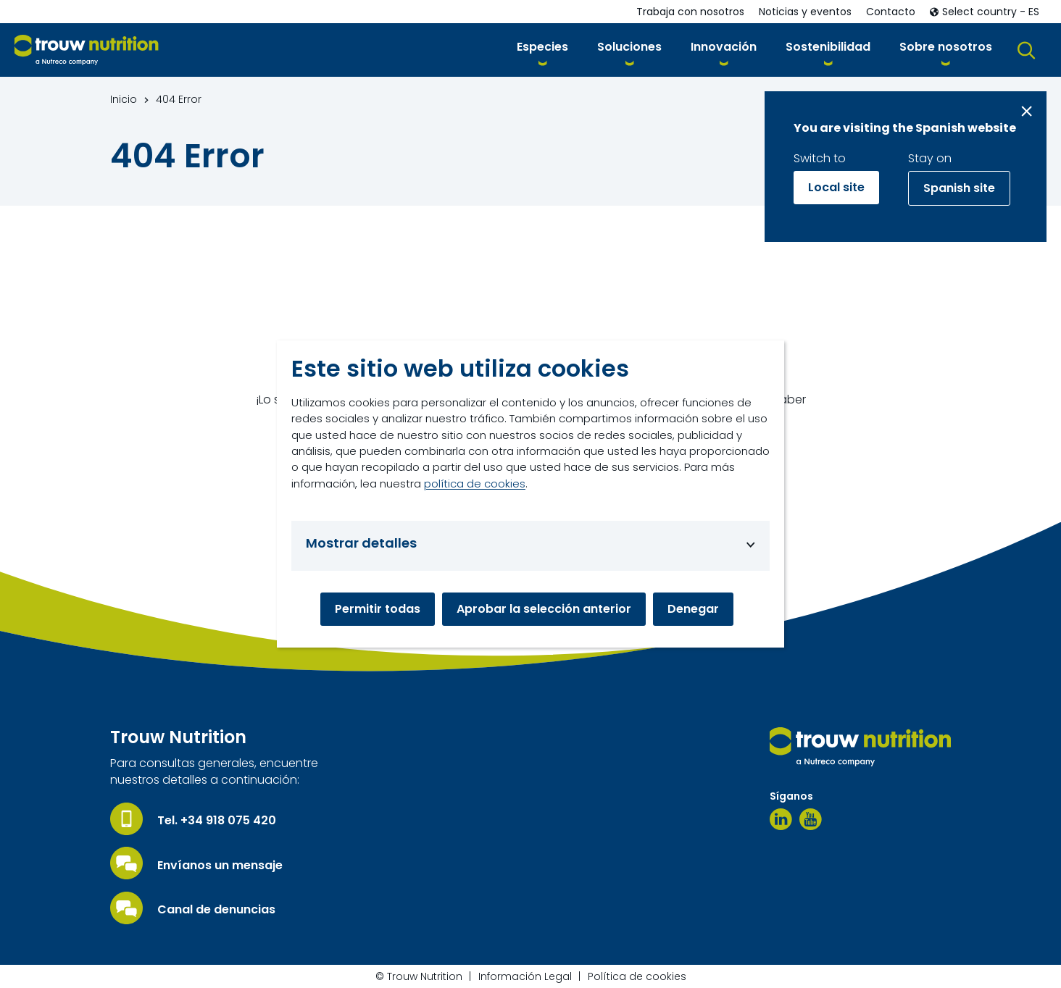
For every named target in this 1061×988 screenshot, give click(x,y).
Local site (836, 187)
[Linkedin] (781, 819)
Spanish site (959, 188)
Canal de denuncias (216, 910)
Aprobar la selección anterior (544, 608)
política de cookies (474, 483)
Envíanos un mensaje (220, 866)
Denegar (693, 608)
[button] (542, 49)
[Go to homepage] (86, 50)
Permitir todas (377, 608)
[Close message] (1027, 111)
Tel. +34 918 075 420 (216, 821)
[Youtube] (810, 819)
